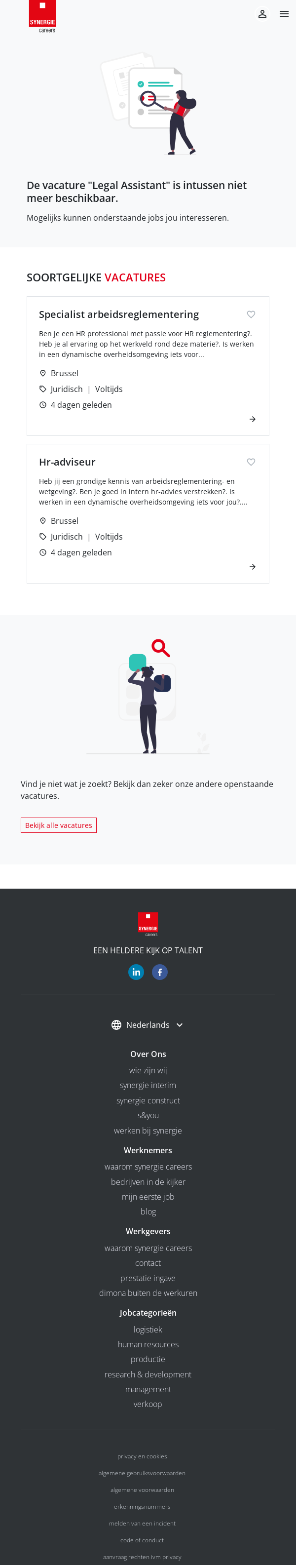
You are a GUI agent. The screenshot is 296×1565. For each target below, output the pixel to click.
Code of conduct (142, 1540)
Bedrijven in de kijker (148, 1181)
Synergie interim (148, 1085)
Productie (148, 1359)
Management (148, 1389)
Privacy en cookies (142, 1456)
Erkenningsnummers (142, 1506)
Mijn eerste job (148, 1196)
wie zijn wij (148, 1070)
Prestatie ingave (148, 1278)
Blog (148, 1211)
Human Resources (148, 1344)
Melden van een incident (142, 1523)
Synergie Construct (148, 1100)
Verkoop (148, 1404)
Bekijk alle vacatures (58, 825)
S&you (148, 1115)
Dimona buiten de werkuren (148, 1293)
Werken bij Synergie (148, 1130)
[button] (280, 14)
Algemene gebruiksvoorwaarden (142, 1473)
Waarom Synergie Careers (148, 1166)
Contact (148, 1262)
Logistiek (148, 1329)
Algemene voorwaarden (142, 1490)
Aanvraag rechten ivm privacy (142, 1557)
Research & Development (148, 1374)
